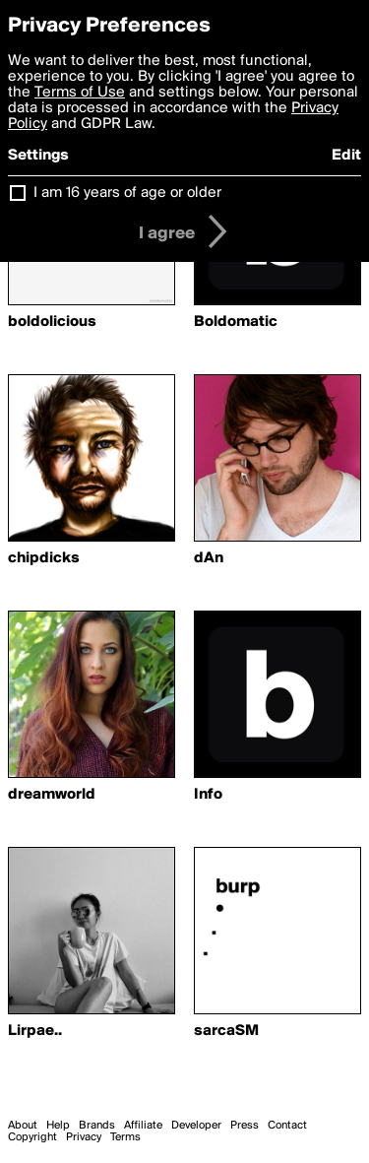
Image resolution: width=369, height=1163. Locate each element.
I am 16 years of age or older (127, 193)
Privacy (83, 1137)
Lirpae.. (35, 1031)
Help (58, 1125)
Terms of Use (79, 92)
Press (244, 1125)
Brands (97, 1125)
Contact (287, 1125)
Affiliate (143, 1125)
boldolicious (52, 322)
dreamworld (51, 795)
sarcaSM (226, 1031)
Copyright (32, 1137)
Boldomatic (235, 322)
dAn (208, 558)
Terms (125, 1137)
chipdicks (44, 558)
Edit (346, 155)
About (22, 1125)
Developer (196, 1125)
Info (208, 795)
